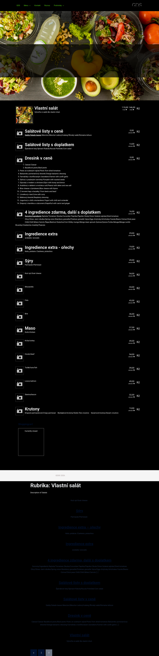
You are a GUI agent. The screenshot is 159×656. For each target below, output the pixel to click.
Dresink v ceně (79, 615)
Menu (26, 5)
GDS (18, 5)
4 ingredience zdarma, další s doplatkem (79, 560)
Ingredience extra (79, 544)
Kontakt (37, 5)
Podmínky (58, 5)
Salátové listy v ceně (79, 599)
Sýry (79, 511)
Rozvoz (47, 5)
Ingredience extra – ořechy (79, 527)
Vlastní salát (79, 635)
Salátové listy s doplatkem (79, 583)
